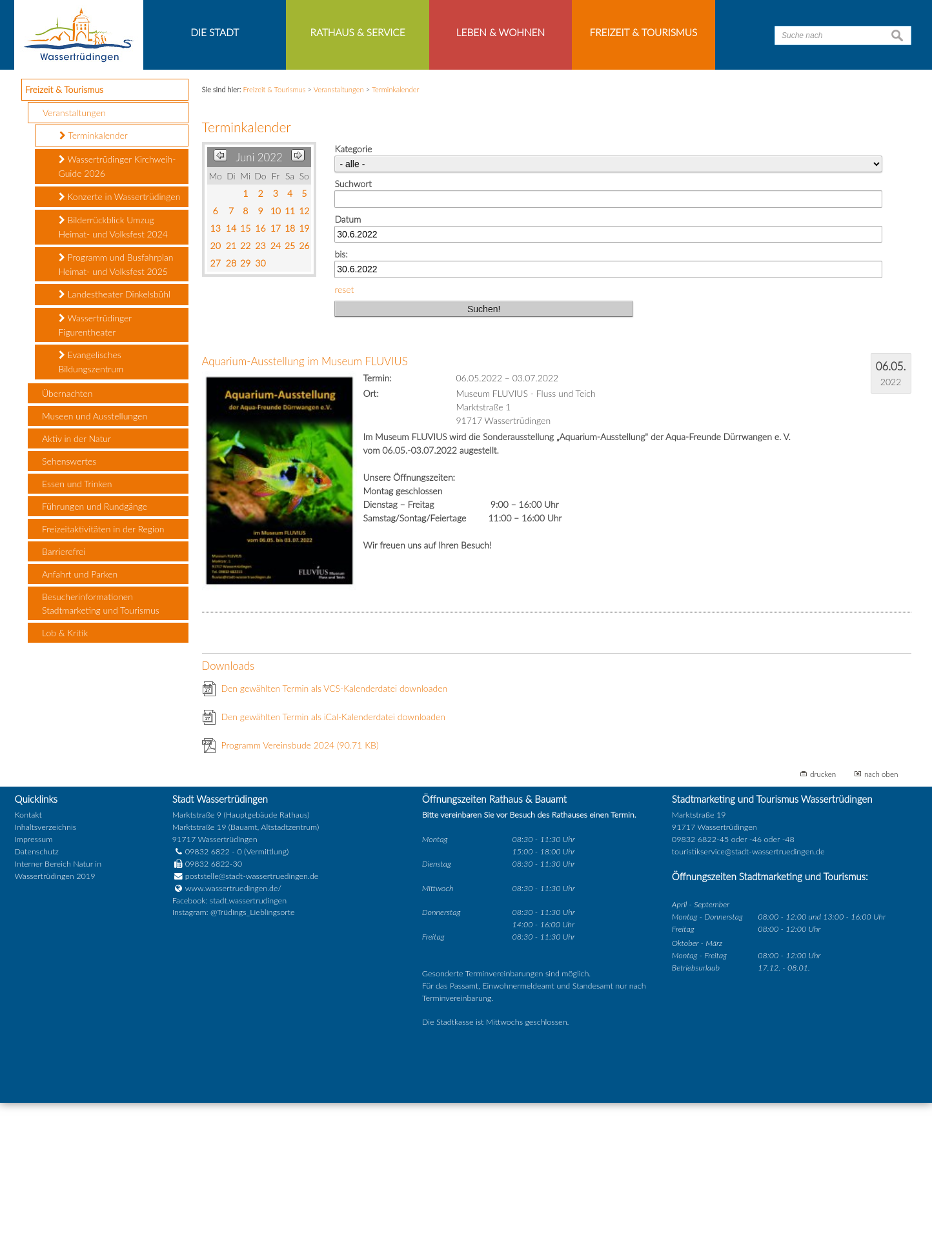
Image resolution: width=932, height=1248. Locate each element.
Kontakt (28, 960)
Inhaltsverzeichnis (45, 973)
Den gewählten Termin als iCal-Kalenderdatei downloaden (333, 861)
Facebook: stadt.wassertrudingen (229, 1046)
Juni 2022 (259, 303)
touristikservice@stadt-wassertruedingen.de (748, 997)
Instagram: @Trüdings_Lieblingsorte (233, 1058)
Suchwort (352, 329)
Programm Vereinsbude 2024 (300, 890)
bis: (340, 399)
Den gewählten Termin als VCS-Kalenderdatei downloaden (334, 833)
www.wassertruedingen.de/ (233, 1033)
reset (344, 434)
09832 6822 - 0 (207, 997)
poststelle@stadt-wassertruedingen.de (252, 1021)
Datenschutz (37, 997)
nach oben (881, 918)
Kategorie (353, 294)
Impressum (34, 985)
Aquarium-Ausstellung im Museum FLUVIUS (305, 507)
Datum (347, 364)
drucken (823, 918)
